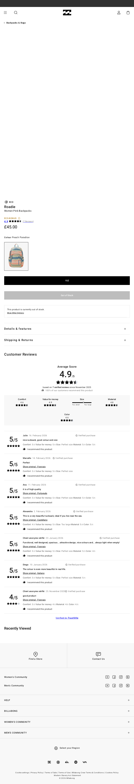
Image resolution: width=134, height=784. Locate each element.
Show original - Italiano (33, 573)
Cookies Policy (112, 772)
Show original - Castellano (35, 520)
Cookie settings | (23, 772)
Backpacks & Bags (16, 22)
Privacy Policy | (37, 772)
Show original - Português (35, 493)
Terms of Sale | (51, 772)
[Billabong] (67, 12)
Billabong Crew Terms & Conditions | (88, 772)
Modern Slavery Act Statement (67, 775)
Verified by (67, 618)
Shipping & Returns (18, 340)
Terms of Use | (65, 772)
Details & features (18, 329)
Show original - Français (34, 466)
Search (15, 13)
